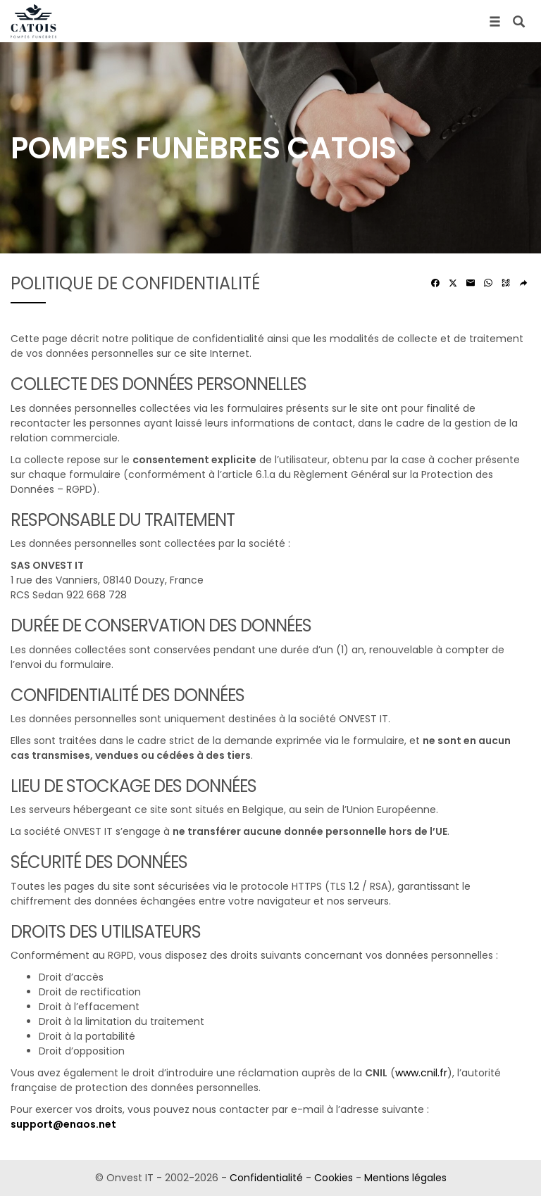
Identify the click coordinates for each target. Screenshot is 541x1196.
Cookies (333, 1178)
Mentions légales (405, 1178)
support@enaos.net (63, 1124)
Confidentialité (266, 1178)
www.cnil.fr (421, 1073)
